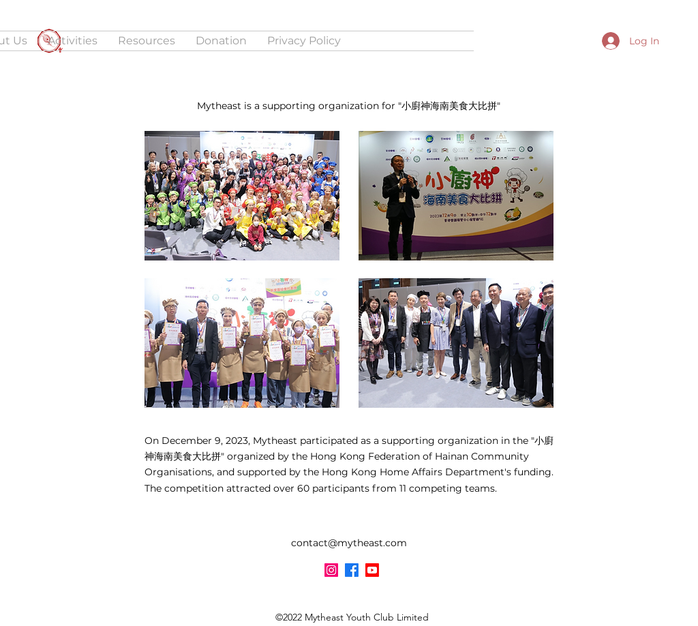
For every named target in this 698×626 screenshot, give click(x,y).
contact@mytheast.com (349, 543)
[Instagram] (331, 570)
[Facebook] (352, 570)
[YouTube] (372, 570)
